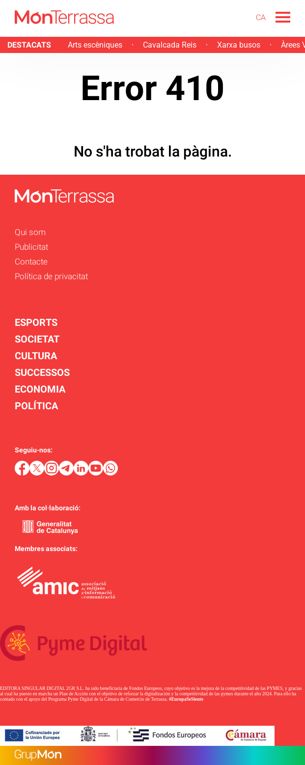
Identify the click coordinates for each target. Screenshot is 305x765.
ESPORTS (36, 322)
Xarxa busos (238, 45)
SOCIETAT (37, 339)
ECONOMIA (40, 389)
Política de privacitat (51, 276)
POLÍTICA (36, 406)
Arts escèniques (95, 45)
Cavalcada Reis (169, 45)
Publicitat (31, 247)
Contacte (31, 261)
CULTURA (36, 356)
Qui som (30, 232)
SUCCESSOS (42, 372)
